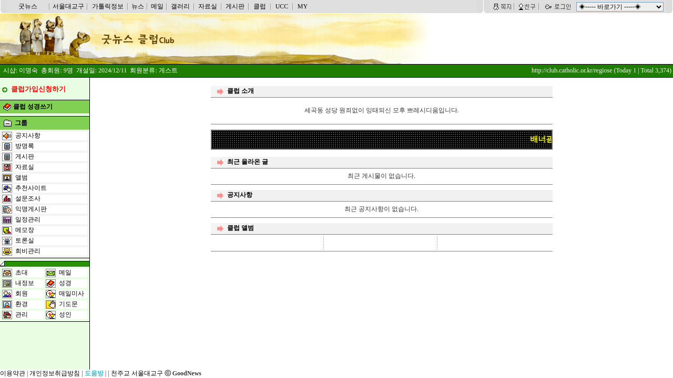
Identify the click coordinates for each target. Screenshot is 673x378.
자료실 (207, 6)
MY (303, 6)
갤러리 (180, 6)
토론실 (24, 240)
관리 (21, 314)
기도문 (68, 304)
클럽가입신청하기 (38, 89)
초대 (21, 272)
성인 (65, 314)
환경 (21, 304)
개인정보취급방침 (54, 373)
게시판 (235, 6)
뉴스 (137, 6)
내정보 (24, 283)
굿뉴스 (27, 6)
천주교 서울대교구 (137, 373)
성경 (65, 283)
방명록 (24, 146)
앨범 (21, 177)
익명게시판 (31, 209)
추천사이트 (31, 188)
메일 (157, 6)
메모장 (24, 230)
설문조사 (27, 198)
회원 (21, 293)
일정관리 (27, 219)
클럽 (259, 6)
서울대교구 (68, 6)
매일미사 (71, 293)
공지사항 (27, 135)
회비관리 (27, 251)
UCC (282, 6)
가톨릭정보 (108, 6)
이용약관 (12, 373)
